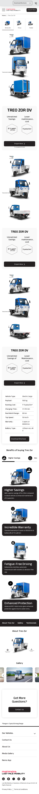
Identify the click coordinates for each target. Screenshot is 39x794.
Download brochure (18, 439)
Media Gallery (8, 754)
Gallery (20, 623)
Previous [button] (4, 675)
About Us (6, 747)
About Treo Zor (8, 623)
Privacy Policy (7, 789)
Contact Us (7, 740)
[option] (19, 646)
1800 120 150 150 (36, 3)
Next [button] (35, 675)
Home (4, 15)
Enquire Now (32, 10)
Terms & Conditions (21, 789)
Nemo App (6, 760)
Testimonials (31, 623)
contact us (19, 709)
